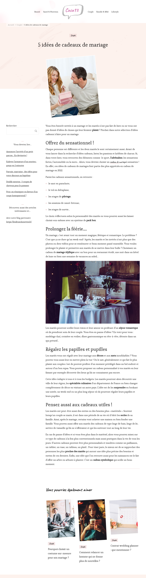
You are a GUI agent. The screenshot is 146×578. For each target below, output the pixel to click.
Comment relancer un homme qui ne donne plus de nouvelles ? (91, 556)
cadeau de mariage (118, 162)
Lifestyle (116, 12)
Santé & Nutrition (50, 12)
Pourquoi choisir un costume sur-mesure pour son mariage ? (59, 553)
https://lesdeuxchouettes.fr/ (19, 221)
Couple (91, 12)
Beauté (37, 12)
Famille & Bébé (103, 12)
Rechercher (11, 125)
